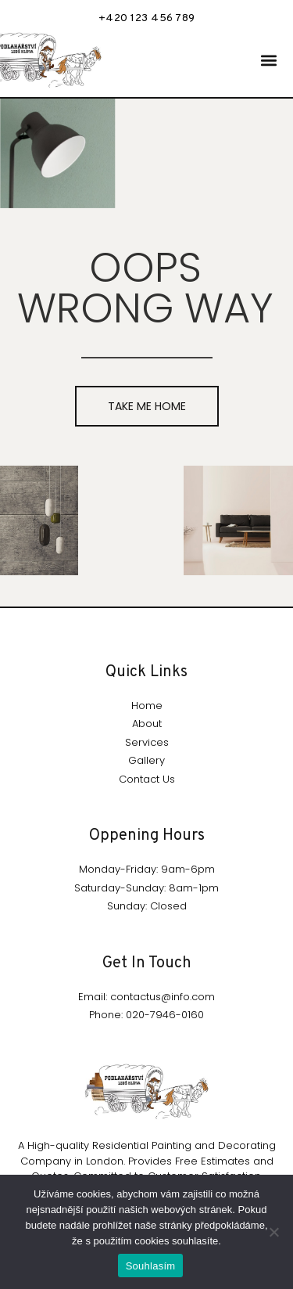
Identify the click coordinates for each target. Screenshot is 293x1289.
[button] (268, 61)
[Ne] (273, 1232)
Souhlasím (151, 1266)
